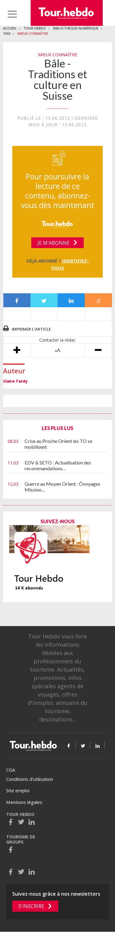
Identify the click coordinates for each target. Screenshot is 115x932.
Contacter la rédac (57, 340)
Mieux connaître (32, 33)
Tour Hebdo (35, 28)
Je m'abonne (53, 242)
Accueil (10, 28)
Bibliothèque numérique (75, 28)
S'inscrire (31, 906)
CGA (10, 770)
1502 (6, 33)
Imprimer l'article (31, 329)
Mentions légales (24, 802)
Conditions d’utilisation (29, 779)
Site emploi (17, 790)
